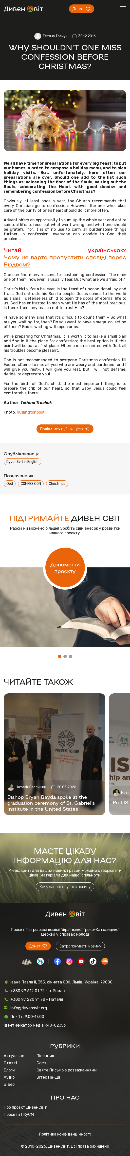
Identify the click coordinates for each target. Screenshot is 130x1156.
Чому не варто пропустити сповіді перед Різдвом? (65, 260)
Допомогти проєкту (65, 567)
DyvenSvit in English (22, 462)
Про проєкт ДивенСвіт (25, 1107)
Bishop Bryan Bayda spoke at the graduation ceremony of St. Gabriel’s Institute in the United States (51, 802)
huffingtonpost (31, 412)
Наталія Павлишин (31, 787)
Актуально (14, 1055)
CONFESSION (31, 484)
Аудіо (9, 1077)
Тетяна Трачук (55, 36)
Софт (42, 1063)
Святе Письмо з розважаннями (67, 1070)
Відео (9, 1084)
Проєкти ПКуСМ (19, 1114)
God (9, 484)
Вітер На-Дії (48, 1077)
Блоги (9, 1070)
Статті (10, 1063)
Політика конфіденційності (65, 1134)
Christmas (57, 484)
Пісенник (45, 1055)
